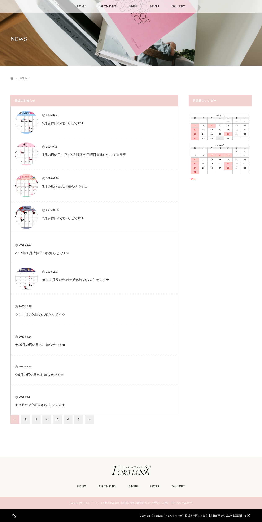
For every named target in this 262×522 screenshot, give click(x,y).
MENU (154, 6)
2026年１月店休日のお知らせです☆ (42, 253)
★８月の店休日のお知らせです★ (40, 405)
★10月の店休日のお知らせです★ (40, 345)
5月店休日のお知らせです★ (63, 123)
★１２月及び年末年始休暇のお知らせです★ (75, 280)
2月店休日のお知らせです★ (63, 218)
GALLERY (178, 6)
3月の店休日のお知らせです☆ (65, 186)
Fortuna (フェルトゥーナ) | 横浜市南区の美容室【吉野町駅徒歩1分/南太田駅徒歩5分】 (203, 515)
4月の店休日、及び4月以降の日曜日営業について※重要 (84, 155)
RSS (13, 515)
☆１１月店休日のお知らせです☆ (40, 314)
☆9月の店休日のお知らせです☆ (39, 375)
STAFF (133, 6)
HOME (81, 6)
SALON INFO (107, 6)
